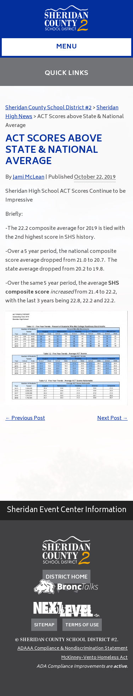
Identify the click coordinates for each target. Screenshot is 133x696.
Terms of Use (82, 625)
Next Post (112, 418)
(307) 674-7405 (66, 611)
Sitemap (44, 625)
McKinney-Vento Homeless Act (94, 658)
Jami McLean (28, 177)
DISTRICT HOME (67, 577)
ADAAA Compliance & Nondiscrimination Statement (72, 648)
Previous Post (25, 418)
